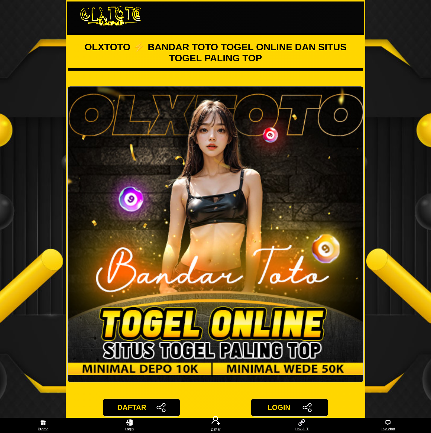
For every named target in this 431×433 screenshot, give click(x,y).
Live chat (388, 425)
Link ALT (302, 425)
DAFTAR (141, 407)
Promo (43, 425)
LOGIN (290, 407)
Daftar (215, 425)
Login (129, 425)
